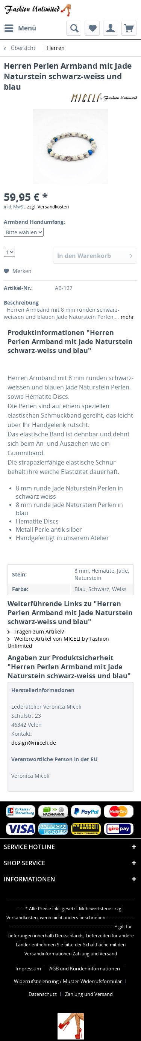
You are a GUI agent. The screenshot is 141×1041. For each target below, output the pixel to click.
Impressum (28, 968)
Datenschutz (43, 994)
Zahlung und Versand (95, 953)
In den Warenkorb (94, 255)
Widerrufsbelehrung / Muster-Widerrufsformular (68, 981)
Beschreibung (21, 302)
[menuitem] (20, 28)
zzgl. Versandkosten (48, 207)
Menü (20, 27)
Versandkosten (22, 917)
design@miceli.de (33, 742)
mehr (126, 316)
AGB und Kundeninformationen (84, 968)
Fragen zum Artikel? (36, 631)
